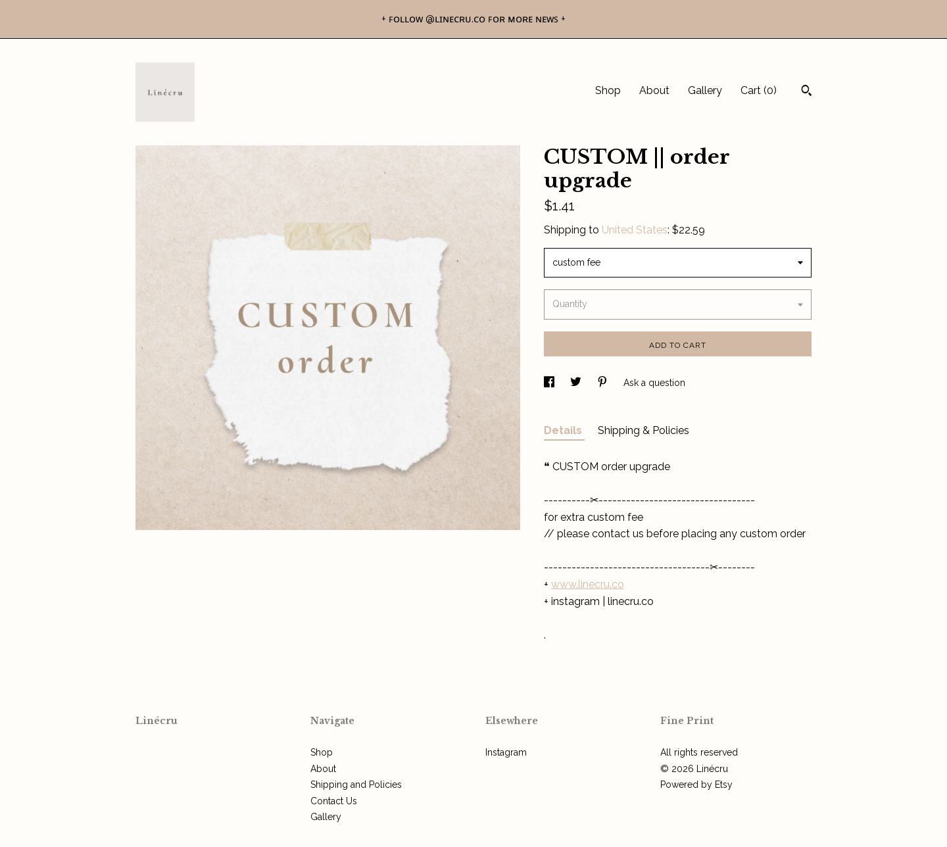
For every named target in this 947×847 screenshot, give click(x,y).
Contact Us (333, 801)
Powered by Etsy (696, 784)
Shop (608, 90)
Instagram (506, 752)
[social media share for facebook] (550, 382)
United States (635, 230)
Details (564, 430)
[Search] (807, 92)
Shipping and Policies (356, 784)
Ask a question (654, 382)
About (654, 90)
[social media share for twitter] (577, 382)
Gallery (705, 90)
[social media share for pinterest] (603, 382)
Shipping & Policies (643, 430)
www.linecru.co (587, 584)
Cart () (759, 90)
